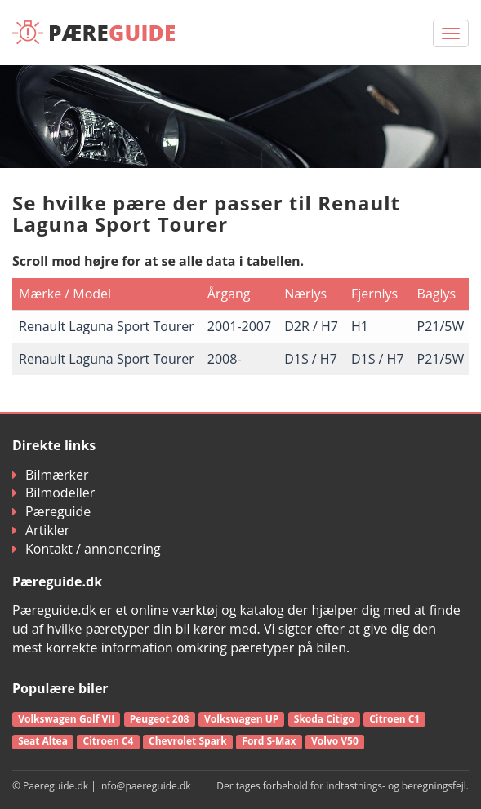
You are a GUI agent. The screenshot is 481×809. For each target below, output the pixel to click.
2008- (224, 359)
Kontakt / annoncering (86, 549)
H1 (359, 326)
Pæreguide (51, 511)
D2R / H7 (311, 326)
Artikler (40, 530)
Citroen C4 (107, 741)
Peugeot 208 (159, 719)
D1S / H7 (310, 359)
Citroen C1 (394, 719)
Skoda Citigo (324, 719)
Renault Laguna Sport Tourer (106, 326)
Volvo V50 (335, 741)
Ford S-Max (269, 741)
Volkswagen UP (241, 719)
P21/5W (441, 326)
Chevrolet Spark (188, 741)
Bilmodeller (53, 493)
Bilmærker (50, 475)
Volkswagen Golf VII (66, 719)
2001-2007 (239, 326)
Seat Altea (43, 741)
